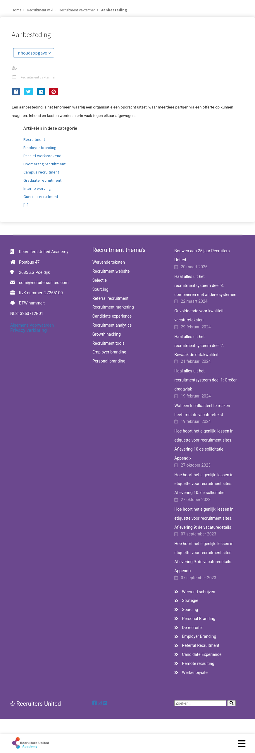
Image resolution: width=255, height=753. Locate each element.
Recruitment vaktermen (38, 77)
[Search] (231, 703)
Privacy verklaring (28, 330)
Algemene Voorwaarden (32, 325)
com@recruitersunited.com (43, 282)
